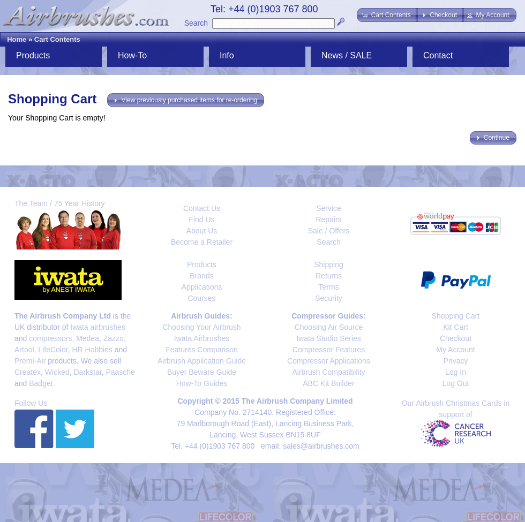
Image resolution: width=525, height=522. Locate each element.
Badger (40, 383)
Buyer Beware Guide (201, 372)
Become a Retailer (201, 242)
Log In (455, 372)
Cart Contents (57, 39)
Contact (438, 55)
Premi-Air (30, 361)
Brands (201, 275)
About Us (202, 230)
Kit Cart (455, 327)
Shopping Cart (456, 316)
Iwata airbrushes (97, 327)
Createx (27, 372)
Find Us (201, 219)
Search (196, 23)
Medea (87, 338)
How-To (132, 55)
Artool (24, 349)
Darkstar (88, 372)
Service (328, 208)
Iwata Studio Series (328, 338)
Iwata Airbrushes (202, 338)
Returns (329, 275)
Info (227, 55)
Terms (328, 287)
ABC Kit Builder (328, 383)
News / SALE (346, 55)
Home (16, 39)
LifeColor (53, 349)
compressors (50, 338)
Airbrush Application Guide (202, 361)
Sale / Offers (329, 230)
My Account (455, 349)
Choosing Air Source (329, 327)
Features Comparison (202, 349)
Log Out (455, 383)
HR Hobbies (92, 349)
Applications (202, 287)
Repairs (328, 219)
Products (33, 55)
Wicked (57, 372)
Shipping (328, 264)
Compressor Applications (328, 361)
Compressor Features (328, 349)
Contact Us (201, 208)
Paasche (120, 372)
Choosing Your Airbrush (201, 327)
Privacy (456, 361)
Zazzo (113, 338)
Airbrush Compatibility (328, 372)
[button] (387, 15)
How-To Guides (202, 383)
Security (328, 298)
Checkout (455, 338)
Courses (201, 298)
